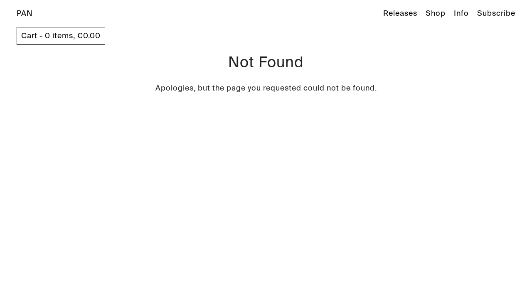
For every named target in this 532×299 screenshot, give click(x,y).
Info (461, 13)
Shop (436, 13)
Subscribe (496, 13)
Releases (400, 13)
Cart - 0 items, (61, 36)
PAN (25, 13)
